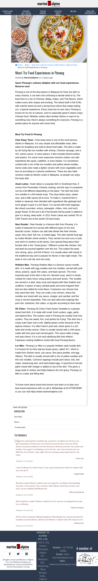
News (16, 422)
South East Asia (58, 13)
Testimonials (19, 427)
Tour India (43, 12)
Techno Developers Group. (18, 567)
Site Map (18, 416)
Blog (73, 11)
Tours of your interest (26, 13)
